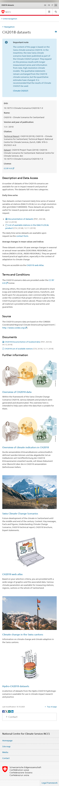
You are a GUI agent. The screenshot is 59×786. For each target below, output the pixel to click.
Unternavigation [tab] (10, 18)
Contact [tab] (12, 716)
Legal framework (49, 783)
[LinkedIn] (12, 711)
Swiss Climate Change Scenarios (20, 513)
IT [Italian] (52, 5)
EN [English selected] (56, 5)
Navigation (9, 27)
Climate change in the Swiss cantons (22, 634)
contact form (22, 236)
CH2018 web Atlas (35, 265)
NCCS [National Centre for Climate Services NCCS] (8, 12)
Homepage (7, 740)
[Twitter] (6, 711)
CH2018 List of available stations (29, 349)
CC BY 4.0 (8, 168)
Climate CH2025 (20, 90)
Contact (6, 758)
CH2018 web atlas (12, 574)
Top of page (52, 707)
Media (5, 752)
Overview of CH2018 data (16, 392)
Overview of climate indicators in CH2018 (25, 447)
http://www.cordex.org (13, 328)
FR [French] (49, 5)
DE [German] (45, 5)
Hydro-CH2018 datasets (15, 686)
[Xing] (9, 711)
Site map (6, 746)
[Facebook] (3, 711)
